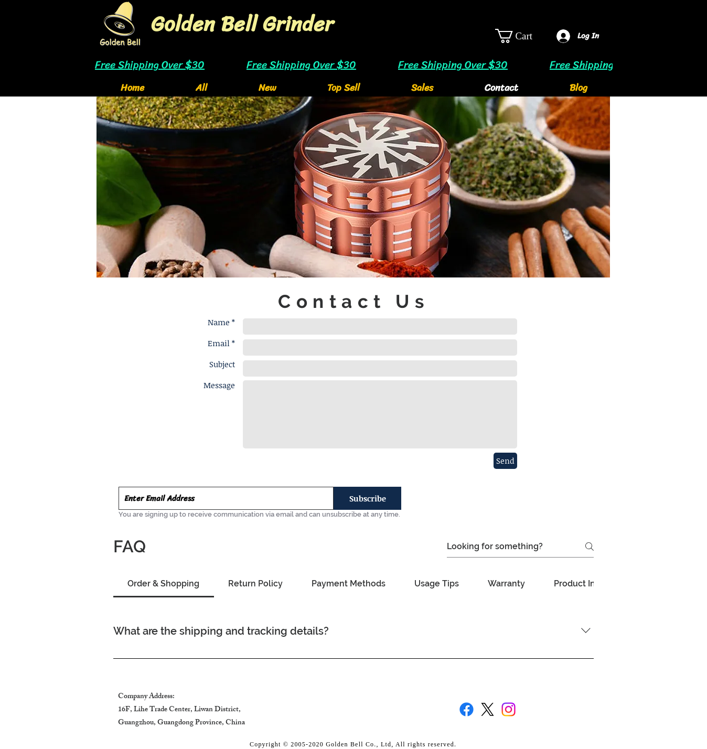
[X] (487, 709)
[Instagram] (508, 709)
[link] (522, 36)
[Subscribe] (367, 498)
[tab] (163, 583)
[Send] (505, 461)
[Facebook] (466, 709)
